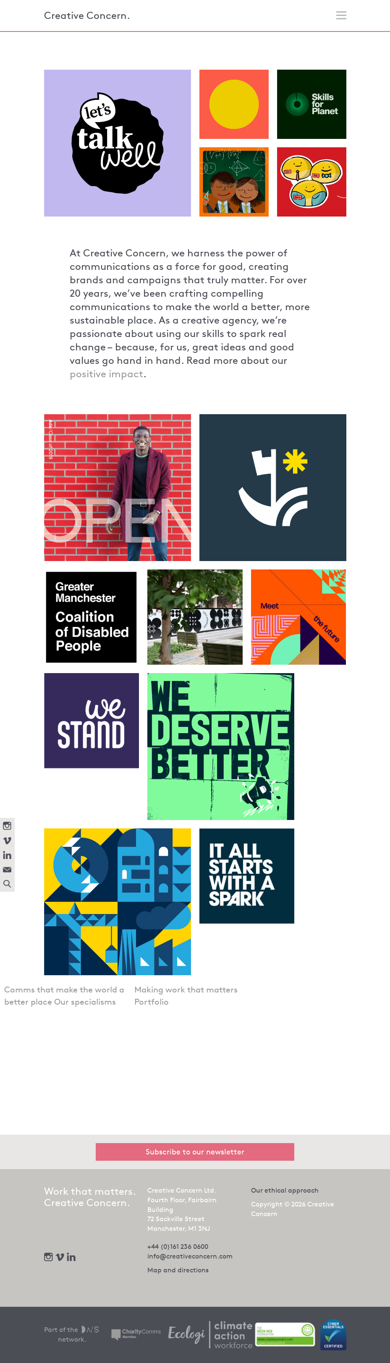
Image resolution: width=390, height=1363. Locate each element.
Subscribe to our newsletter (195, 1151)
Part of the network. (72, 1334)
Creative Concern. (87, 15)
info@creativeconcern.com (190, 1256)
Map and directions (178, 1270)
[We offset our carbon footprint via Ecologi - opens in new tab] (210, 1335)
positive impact (106, 374)
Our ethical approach (285, 1190)
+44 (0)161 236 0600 (177, 1247)
